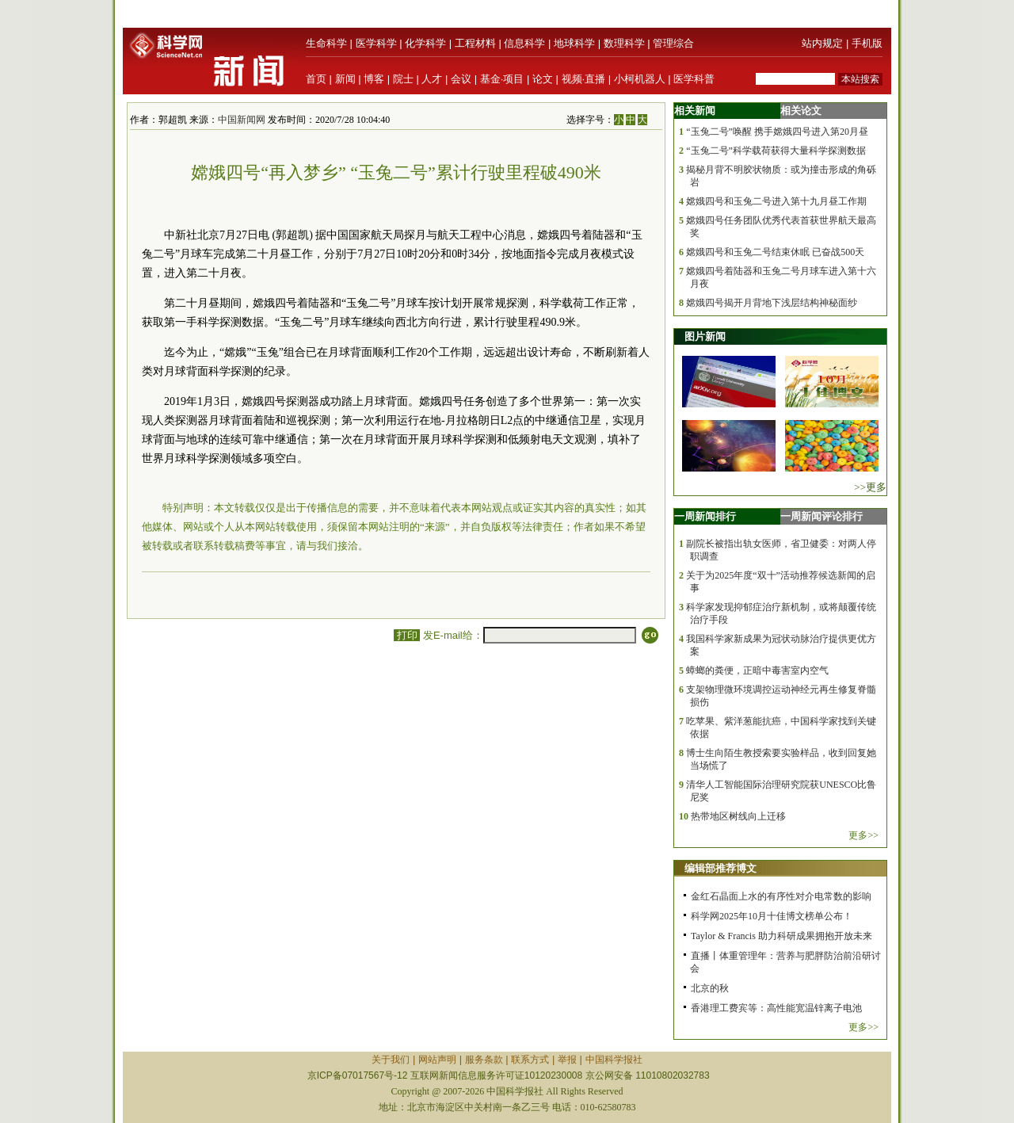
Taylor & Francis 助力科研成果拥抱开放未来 (781, 936)
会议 (461, 79)
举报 (567, 1059)
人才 (431, 79)
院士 (403, 79)
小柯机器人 (639, 79)
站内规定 (822, 43)
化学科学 (425, 43)
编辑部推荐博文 (720, 868)
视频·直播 (584, 79)
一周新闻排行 (705, 516)
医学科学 (376, 43)
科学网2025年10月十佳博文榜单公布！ (771, 916)
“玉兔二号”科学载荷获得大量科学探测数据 (776, 150)
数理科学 (624, 43)
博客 (374, 79)
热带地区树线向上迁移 (738, 816)
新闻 (345, 79)
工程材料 (475, 43)
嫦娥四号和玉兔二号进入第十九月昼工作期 (776, 201)
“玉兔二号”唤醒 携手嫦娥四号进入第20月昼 (777, 131)
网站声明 (437, 1059)
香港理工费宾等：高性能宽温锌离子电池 (776, 1008)
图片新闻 (705, 336)
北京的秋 (710, 988)
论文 (542, 79)
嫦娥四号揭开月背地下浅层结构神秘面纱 (771, 302)
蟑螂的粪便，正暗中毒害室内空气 (757, 670)
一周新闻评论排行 (821, 516)
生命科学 (326, 43)
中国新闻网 (241, 119)
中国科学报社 (613, 1059)
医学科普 (694, 79)
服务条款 (484, 1059)
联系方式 (530, 1059)
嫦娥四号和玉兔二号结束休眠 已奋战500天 (775, 252)
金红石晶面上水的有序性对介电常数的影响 (781, 896)
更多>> (863, 835)
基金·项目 (502, 79)
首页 (316, 79)
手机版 (867, 43)
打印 (407, 635)
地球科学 (574, 43)
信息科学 (524, 43)
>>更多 (870, 487)
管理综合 (673, 43)
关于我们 (391, 1059)
